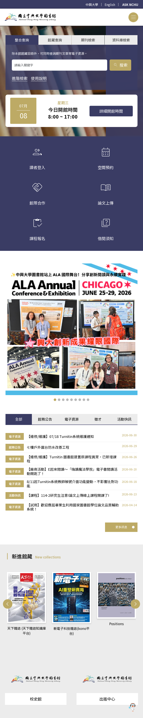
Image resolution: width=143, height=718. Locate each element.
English (110, 4)
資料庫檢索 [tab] (121, 39)
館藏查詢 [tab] (55, 39)
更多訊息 (125, 527)
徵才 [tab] (97, 419)
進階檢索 (20, 78)
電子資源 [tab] (72, 419)
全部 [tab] (18, 419)
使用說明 (39, 78)
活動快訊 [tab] (124, 419)
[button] (55, 399)
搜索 (120, 65)
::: (1, 11)
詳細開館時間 (111, 111)
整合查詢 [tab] (22, 39)
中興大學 (92, 4)
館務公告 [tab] (45, 419)
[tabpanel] (71, 472)
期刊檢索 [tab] (88, 39)
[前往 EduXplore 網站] (132, 706)
